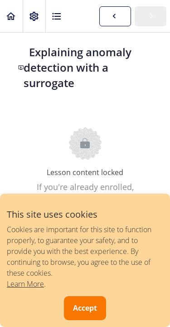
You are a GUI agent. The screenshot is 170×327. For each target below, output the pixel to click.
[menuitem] (34, 16)
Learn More (25, 284)
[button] (11, 16)
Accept (85, 308)
